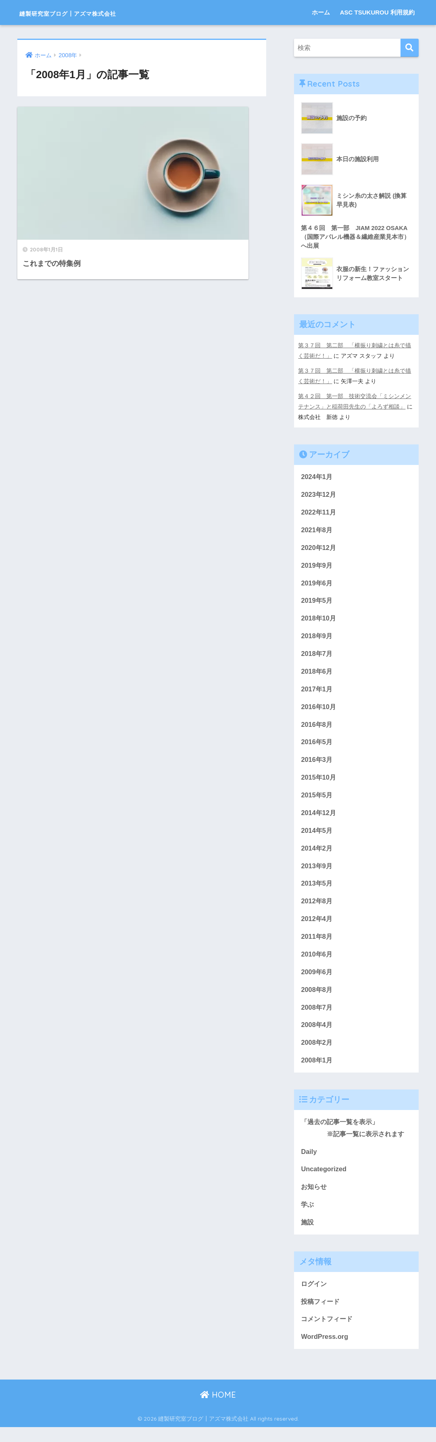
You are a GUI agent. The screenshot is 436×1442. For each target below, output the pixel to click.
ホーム (321, 12)
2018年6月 (317, 675)
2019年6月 (317, 585)
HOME (218, 1410)
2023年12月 (319, 495)
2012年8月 (317, 909)
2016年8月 (317, 729)
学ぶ (308, 1217)
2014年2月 (317, 855)
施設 (308, 1235)
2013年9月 (317, 873)
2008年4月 (317, 1035)
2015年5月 (317, 801)
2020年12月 (319, 549)
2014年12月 (319, 819)
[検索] (410, 48)
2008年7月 (317, 1017)
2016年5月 (317, 747)
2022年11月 (319, 513)
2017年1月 (317, 693)
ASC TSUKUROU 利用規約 (377, 12)
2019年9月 (317, 567)
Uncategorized (324, 1181)
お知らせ (314, 1199)
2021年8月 (317, 531)
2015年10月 (319, 783)
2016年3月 (317, 765)
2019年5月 (317, 603)
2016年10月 (319, 711)
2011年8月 (317, 945)
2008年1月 (317, 1071)
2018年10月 (319, 621)
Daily (309, 1163)
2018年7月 (317, 657)
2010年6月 (317, 963)
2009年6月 (317, 981)
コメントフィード (328, 1333)
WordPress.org (325, 1351)
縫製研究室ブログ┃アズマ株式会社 (98, 12)
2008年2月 (317, 1053)
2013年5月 (317, 891)
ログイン (314, 1297)
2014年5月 (317, 837)
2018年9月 (317, 639)
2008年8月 (317, 999)
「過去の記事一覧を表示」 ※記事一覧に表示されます (356, 1139)
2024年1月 (317, 477)
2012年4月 (317, 927)
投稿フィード (321, 1315)
